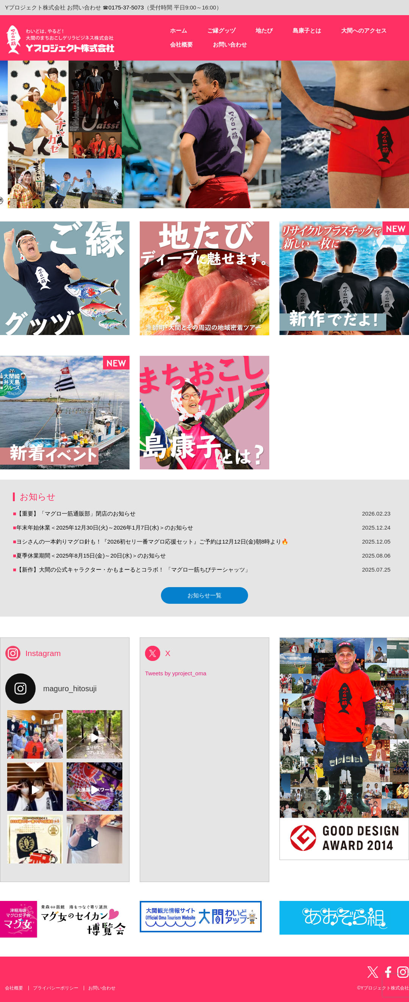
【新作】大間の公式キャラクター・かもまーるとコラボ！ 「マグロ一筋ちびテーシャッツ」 (133, 569)
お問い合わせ (102, 988)
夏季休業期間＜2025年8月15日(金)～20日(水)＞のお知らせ (91, 555)
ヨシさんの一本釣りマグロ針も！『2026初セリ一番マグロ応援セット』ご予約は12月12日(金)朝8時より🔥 (152, 541)
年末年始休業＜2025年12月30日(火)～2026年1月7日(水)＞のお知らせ (104, 527)
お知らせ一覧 (204, 595)
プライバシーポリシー (55, 988)
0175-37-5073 (126, 7)
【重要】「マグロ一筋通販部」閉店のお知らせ (76, 513)
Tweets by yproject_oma (175, 673)
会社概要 (14, 988)
